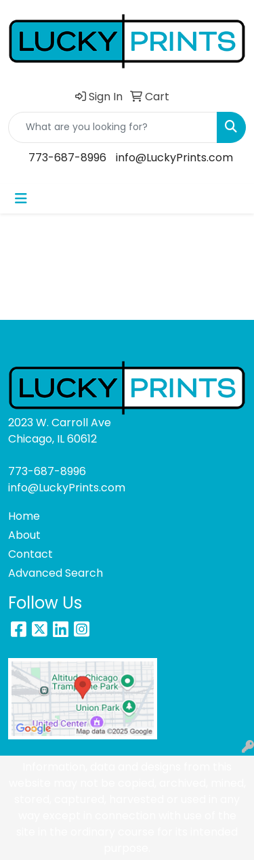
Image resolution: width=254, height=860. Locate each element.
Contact (30, 554)
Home (24, 516)
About (24, 535)
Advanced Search (55, 573)
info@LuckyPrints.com (174, 157)
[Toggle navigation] (21, 198)
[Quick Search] (112, 127)
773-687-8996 (67, 157)
